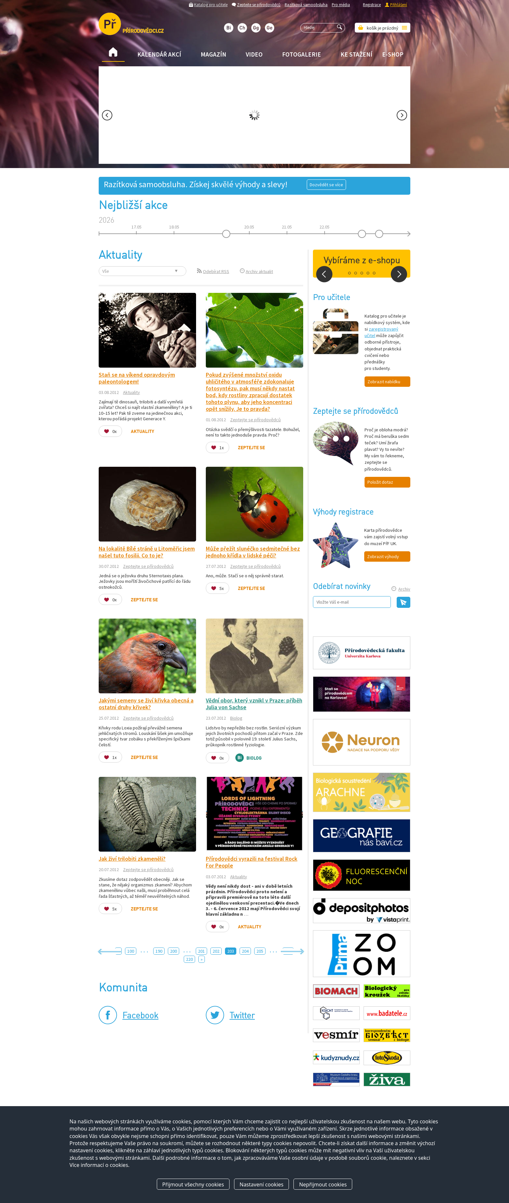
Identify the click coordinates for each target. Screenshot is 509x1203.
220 (189, 959)
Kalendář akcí (159, 54)
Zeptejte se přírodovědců (258, 4)
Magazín (213, 54)
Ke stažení (356, 54)
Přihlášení (398, 4)
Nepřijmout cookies (323, 1184)
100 (130, 951)
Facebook (140, 1016)
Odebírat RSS (216, 271)
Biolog (236, 718)
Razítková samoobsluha (306, 4)
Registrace (372, 4)
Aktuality (131, 392)
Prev (107, 115)
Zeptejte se (251, 448)
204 (245, 951)
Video (254, 54)
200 (173, 951)
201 (201, 951)
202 (216, 951)
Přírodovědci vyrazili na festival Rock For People (251, 862)
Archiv (404, 589)
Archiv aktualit (259, 271)
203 (230, 951)
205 (259, 951)
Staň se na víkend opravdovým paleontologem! (137, 378)
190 (158, 951)
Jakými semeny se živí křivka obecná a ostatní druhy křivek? (146, 704)
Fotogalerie (301, 54)
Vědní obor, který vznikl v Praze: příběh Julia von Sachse (254, 704)
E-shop (392, 54)
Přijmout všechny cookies (193, 1184)
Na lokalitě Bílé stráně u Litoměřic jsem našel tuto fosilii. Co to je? (147, 552)
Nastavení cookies (261, 1184)
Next (402, 115)
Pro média (341, 4)
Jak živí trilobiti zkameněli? (132, 858)
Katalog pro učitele (211, 4)
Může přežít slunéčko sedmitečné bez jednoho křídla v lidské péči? (253, 552)
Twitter (242, 1016)
